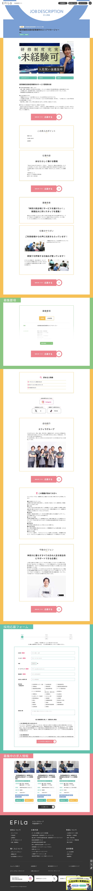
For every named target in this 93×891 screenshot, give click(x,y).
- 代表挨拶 (12, 835)
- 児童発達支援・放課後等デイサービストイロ (42, 835)
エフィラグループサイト (16, 871)
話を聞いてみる (73, 3)
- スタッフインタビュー (16, 852)
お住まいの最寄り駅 (22, 679)
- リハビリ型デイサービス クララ (39, 851)
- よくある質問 (69, 852)
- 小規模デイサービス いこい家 (38, 854)
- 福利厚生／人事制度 (71, 835)
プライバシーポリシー (53, 871)
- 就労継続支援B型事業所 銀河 (38, 842)
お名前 (19, 653)
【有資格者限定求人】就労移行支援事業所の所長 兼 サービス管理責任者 (24, 776)
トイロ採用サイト (73, 866)
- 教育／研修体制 (70, 837)
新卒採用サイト (52, 866)
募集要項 (62, 3)
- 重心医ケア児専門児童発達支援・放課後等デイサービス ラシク (47, 837)
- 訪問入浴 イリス (35, 849)
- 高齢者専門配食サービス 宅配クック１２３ (42, 856)
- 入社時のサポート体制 (72, 833)
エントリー (83, 3)
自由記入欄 (20, 710)
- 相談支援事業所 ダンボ (37, 840)
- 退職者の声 (13, 854)
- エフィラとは (13, 833)
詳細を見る (18, 800)
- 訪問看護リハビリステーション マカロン (41, 847)
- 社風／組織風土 (14, 842)
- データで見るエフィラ (16, 840)
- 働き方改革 (69, 842)
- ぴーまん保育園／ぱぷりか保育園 (39, 833)
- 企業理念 (12, 837)
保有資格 (20, 684)
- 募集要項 (68, 856)
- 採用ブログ (69, 854)
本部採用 (33, 866)
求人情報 (75, 885)
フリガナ (20, 658)
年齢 (19, 663)
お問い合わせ (34, 871)
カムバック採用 (14, 866)
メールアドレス (21, 668)
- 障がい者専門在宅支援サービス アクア (41, 844)
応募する (28, 800)
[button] (73, 57)
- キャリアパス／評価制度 (72, 840)
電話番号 (20, 674)
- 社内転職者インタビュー (16, 856)
